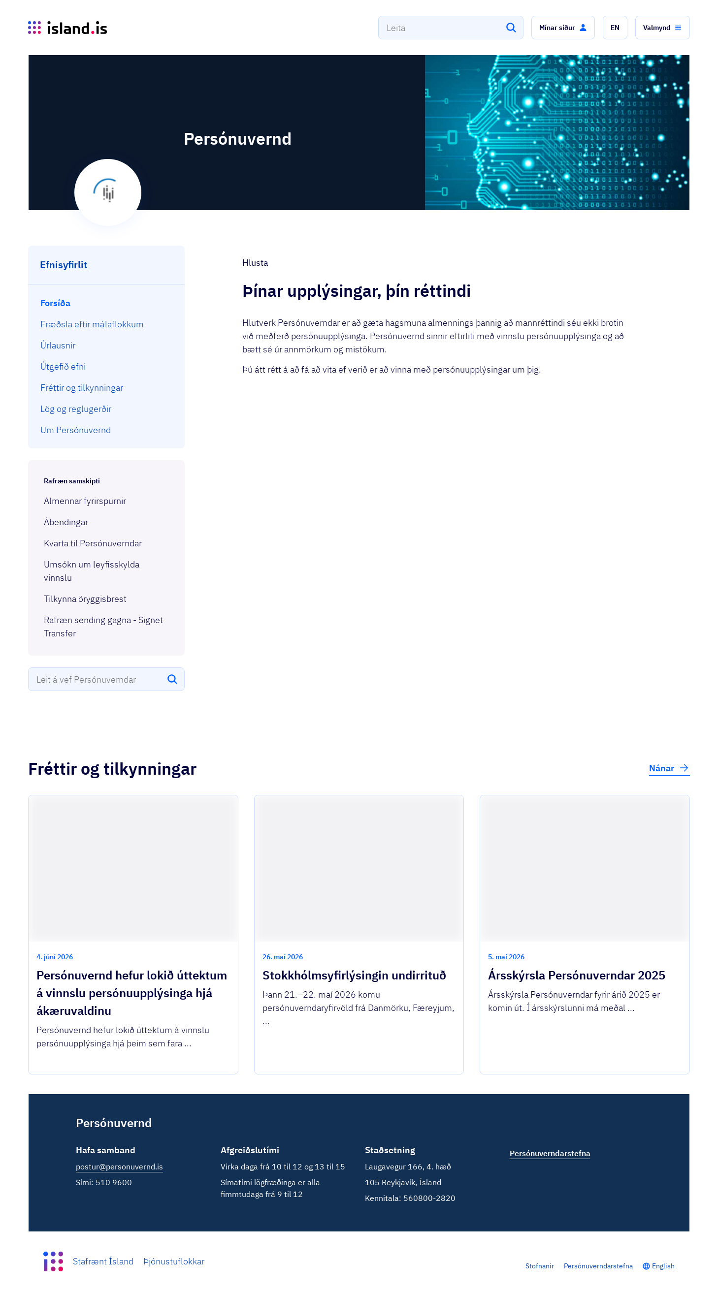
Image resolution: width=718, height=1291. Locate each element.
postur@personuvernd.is (119, 1166)
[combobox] (450, 27)
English (663, 1265)
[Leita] (511, 27)
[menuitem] (107, 303)
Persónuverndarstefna (598, 1265)
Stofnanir (539, 1265)
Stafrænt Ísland (103, 1261)
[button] (563, 27)
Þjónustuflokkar (173, 1261)
